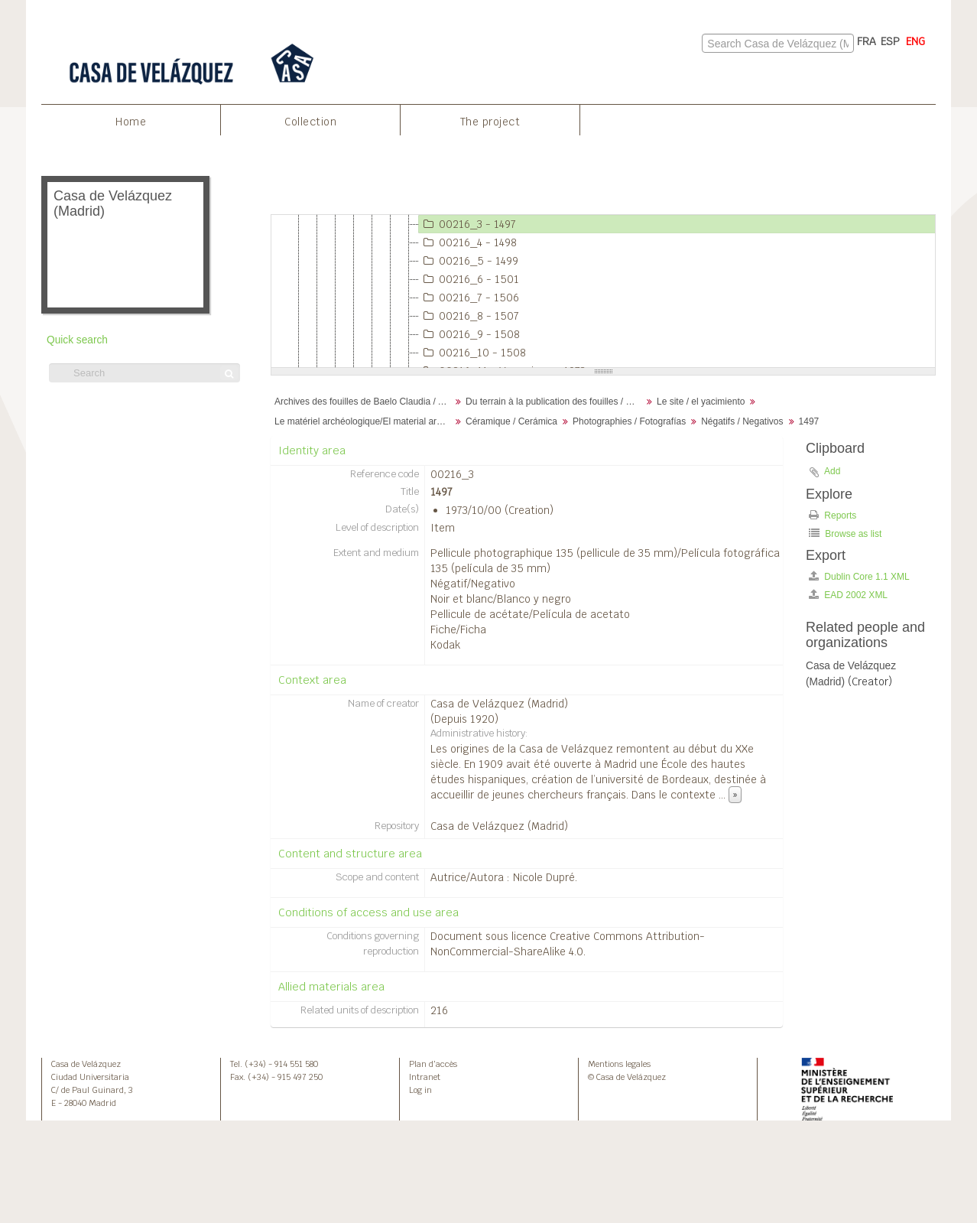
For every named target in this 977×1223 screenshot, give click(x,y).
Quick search (77, 340)
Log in (420, 1090)
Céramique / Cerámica (511, 421)
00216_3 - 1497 (467, 224)
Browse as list (845, 533)
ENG (915, 41)
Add (832, 471)
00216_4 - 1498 (468, 242)
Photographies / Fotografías (629, 421)
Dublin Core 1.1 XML (859, 576)
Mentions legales (619, 1064)
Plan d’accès (433, 1064)
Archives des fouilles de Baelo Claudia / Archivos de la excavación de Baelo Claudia (364, 401)
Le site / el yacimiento (701, 401)
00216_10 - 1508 (472, 352)
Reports (832, 515)
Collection (310, 121)
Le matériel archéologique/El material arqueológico (364, 421)
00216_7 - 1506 (469, 297)
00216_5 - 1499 (468, 261)
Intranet (424, 1077)
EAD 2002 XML (848, 594)
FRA (866, 41)
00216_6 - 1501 (469, 279)
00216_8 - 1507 (469, 316)
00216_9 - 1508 (469, 334)
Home (130, 121)
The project (490, 121)
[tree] (603, 291)
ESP (890, 41)
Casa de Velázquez (86, 1064)
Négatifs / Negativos (742, 421)
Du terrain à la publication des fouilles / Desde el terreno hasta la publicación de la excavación (555, 401)
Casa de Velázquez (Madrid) (499, 704)
